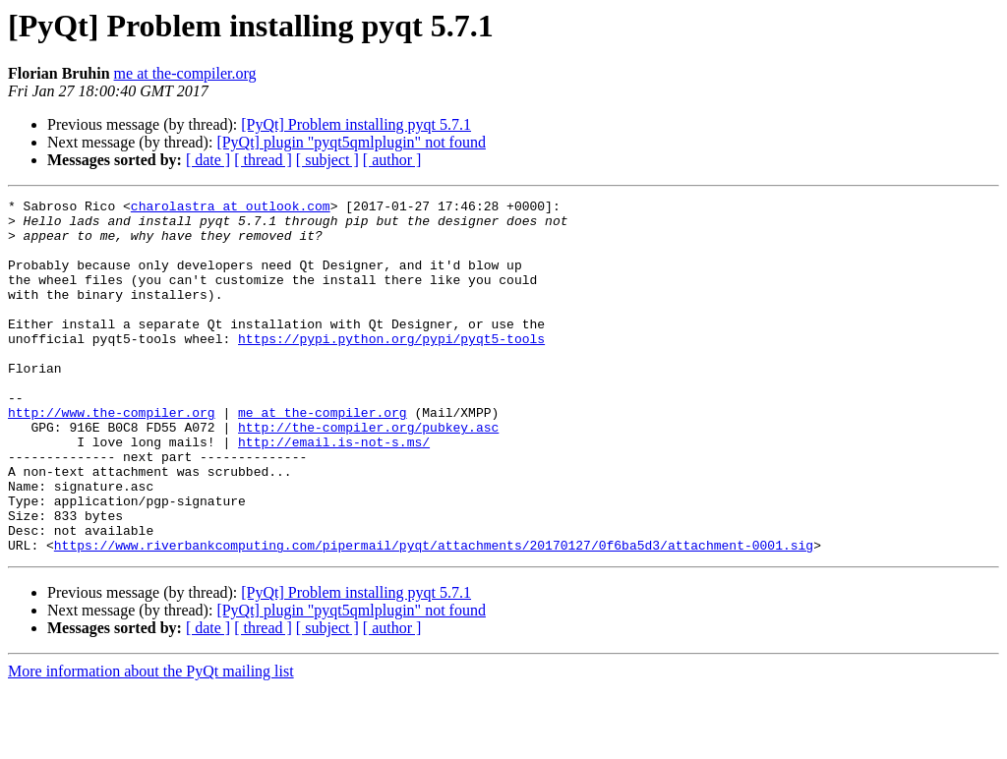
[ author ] (392, 159)
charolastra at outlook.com (230, 208)
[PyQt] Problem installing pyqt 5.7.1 (356, 124)
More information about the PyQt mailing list (151, 741)
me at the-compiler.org (185, 73)
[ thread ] (263, 159)
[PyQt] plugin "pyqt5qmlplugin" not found (351, 142)
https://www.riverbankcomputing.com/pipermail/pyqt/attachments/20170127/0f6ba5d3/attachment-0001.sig (433, 615)
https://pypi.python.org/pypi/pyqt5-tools (391, 368)
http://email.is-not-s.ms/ (334, 491)
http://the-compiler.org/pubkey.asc (368, 474)
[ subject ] (327, 159)
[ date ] (208, 159)
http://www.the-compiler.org (111, 456)
